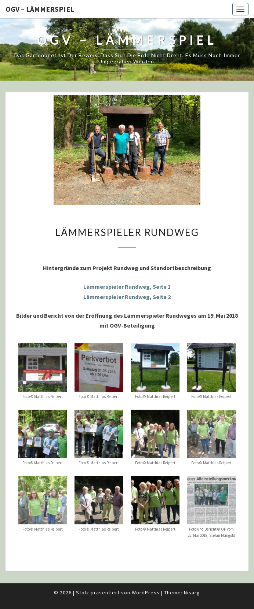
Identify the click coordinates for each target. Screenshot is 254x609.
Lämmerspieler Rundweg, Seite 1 (127, 286)
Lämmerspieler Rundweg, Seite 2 (127, 296)
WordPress (146, 592)
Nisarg (192, 592)
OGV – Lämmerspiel (40, 9)
